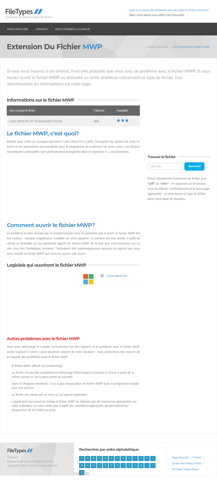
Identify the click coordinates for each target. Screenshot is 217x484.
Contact (41, 29)
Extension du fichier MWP (191, 47)
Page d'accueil (17, 29)
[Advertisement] (73, 188)
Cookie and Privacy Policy (186, 463)
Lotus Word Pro (117, 276)
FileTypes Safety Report (185, 469)
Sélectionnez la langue (72, 29)
